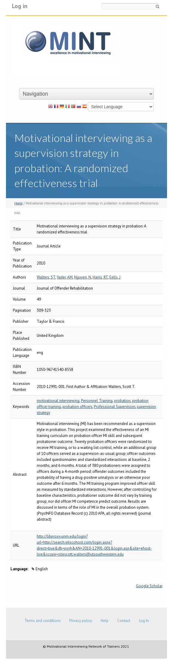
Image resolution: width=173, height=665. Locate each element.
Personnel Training (97, 400)
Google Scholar (149, 585)
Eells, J (114, 277)
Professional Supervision (114, 406)
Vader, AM (65, 277)
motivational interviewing (58, 400)
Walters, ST (46, 277)
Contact (123, 620)
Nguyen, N (82, 277)
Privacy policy (80, 620)
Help (104, 620)
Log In (144, 620)
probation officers (77, 406)
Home (18, 203)
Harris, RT (100, 277)
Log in (19, 6)
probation (122, 400)
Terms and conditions (43, 620)
